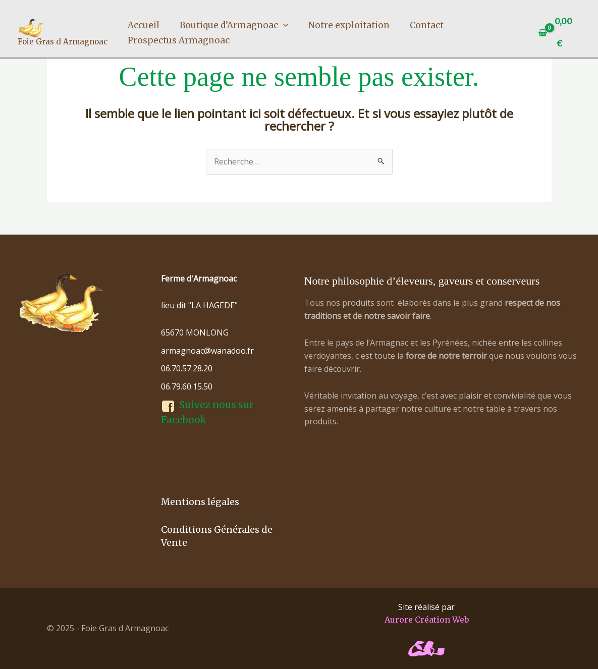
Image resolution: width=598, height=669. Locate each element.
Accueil (143, 25)
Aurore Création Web (427, 620)
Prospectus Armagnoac (179, 40)
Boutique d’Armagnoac (234, 25)
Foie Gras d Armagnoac (62, 41)
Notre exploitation (349, 25)
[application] (283, 25)
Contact (427, 25)
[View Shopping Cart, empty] (557, 33)
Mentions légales (200, 502)
